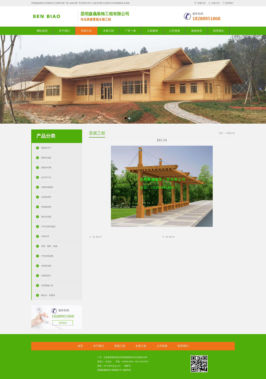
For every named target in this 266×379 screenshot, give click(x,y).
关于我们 (64, 30)
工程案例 (152, 30)
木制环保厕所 (47, 187)
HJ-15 (98, 237)
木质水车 (45, 236)
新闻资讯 (196, 30)
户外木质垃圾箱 (48, 226)
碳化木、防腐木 (48, 295)
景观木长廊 (46, 167)
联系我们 (227, 3)
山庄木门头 (46, 177)
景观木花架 (46, 158)
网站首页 (42, 30)
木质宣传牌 (46, 266)
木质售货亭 (46, 197)
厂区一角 (130, 30)
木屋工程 (214, 3)
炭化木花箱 (46, 217)
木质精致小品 (47, 285)
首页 (221, 133)
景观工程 (200, 3)
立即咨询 (63, 323)
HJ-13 (171, 237)
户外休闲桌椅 (47, 256)
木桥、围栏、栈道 (49, 246)
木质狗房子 (46, 275)
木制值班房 (46, 207)
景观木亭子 (46, 148)
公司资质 (174, 30)
